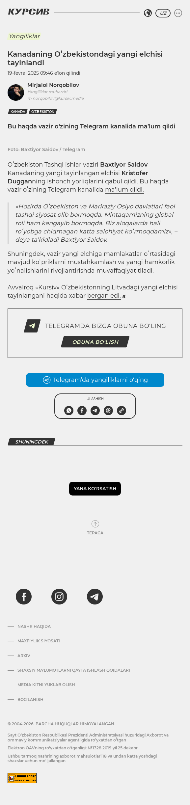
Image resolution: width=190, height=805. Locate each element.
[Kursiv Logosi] (29, 11)
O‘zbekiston (42, 112)
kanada (18, 112)
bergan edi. (104, 295)
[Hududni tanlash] (148, 13)
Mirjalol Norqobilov (53, 85)
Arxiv (23, 656)
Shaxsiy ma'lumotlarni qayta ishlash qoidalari (73, 670)
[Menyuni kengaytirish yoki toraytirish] (178, 13)
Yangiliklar (24, 36)
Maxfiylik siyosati (38, 641)
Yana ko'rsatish (95, 489)
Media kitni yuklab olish (46, 685)
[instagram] (59, 596)
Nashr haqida (34, 626)
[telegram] (95, 596)
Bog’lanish (30, 699)
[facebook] (24, 596)
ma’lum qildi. (124, 189)
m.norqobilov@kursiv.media (55, 98)
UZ (163, 13)
